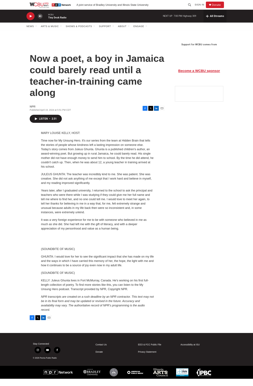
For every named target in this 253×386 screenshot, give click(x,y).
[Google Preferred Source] (199, 101)
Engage (138, 33)
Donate (218, 8)
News (30, 33)
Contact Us (101, 352)
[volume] (40, 23)
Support (105, 33)
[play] (30, 23)
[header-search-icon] (191, 8)
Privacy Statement (147, 359)
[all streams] (215, 23)
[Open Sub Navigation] (36, 33)
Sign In (201, 8)
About (122, 33)
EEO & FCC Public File (149, 352)
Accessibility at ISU (190, 352)
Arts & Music (50, 33)
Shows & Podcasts (79, 33)
